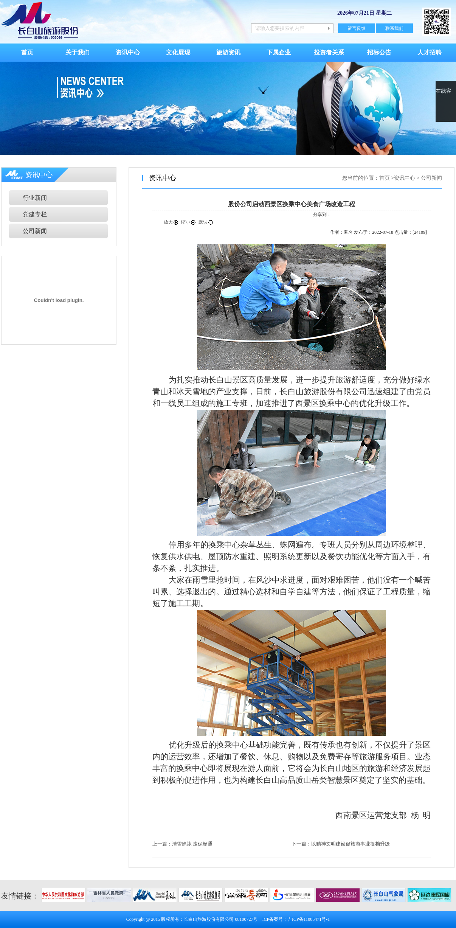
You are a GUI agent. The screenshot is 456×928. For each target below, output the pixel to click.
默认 (206, 222)
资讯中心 (128, 52)
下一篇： (301, 844)
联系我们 (394, 28)
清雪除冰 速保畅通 (192, 844)
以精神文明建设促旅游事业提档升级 (350, 844)
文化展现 (178, 52)
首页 (27, 52)
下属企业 (279, 52)
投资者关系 (329, 52)
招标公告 (379, 52)
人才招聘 (429, 52)
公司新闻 (35, 231)
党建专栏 (35, 214)
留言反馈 (356, 28)
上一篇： (162, 844)
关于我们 (77, 52)
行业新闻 (35, 197)
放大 (171, 222)
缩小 (188, 222)
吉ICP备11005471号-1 (308, 919)
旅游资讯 (228, 52)
